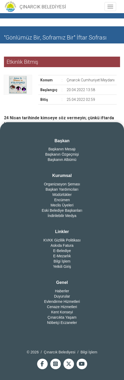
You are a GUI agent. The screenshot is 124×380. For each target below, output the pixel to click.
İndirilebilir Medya (62, 216)
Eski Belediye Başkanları (62, 210)
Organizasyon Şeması (62, 184)
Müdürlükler (62, 195)
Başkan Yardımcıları (62, 189)
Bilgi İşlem (62, 261)
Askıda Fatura (62, 245)
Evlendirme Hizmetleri (62, 301)
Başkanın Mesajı (62, 149)
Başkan (62, 141)
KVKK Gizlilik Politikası (62, 240)
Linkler (62, 231)
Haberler (62, 291)
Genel (62, 282)
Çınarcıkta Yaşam (62, 317)
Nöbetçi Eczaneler (62, 322)
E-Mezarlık (62, 256)
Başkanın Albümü (62, 159)
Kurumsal (62, 175)
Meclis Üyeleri (62, 205)
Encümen (62, 200)
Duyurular (62, 296)
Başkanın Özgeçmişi (62, 154)
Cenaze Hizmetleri (62, 307)
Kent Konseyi (62, 312)
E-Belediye (62, 251)
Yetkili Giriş (62, 266)
